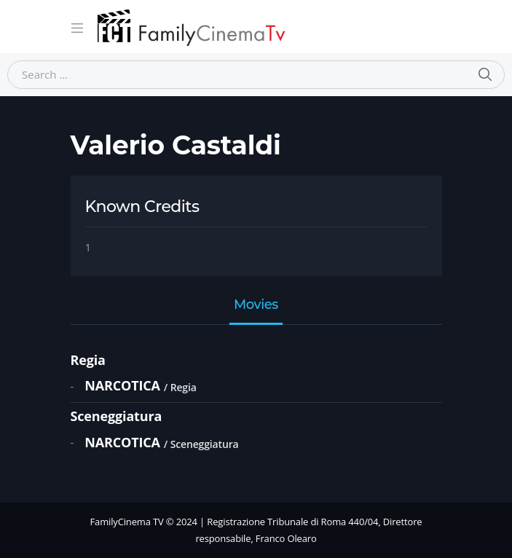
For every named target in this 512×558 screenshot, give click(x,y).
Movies (256, 305)
